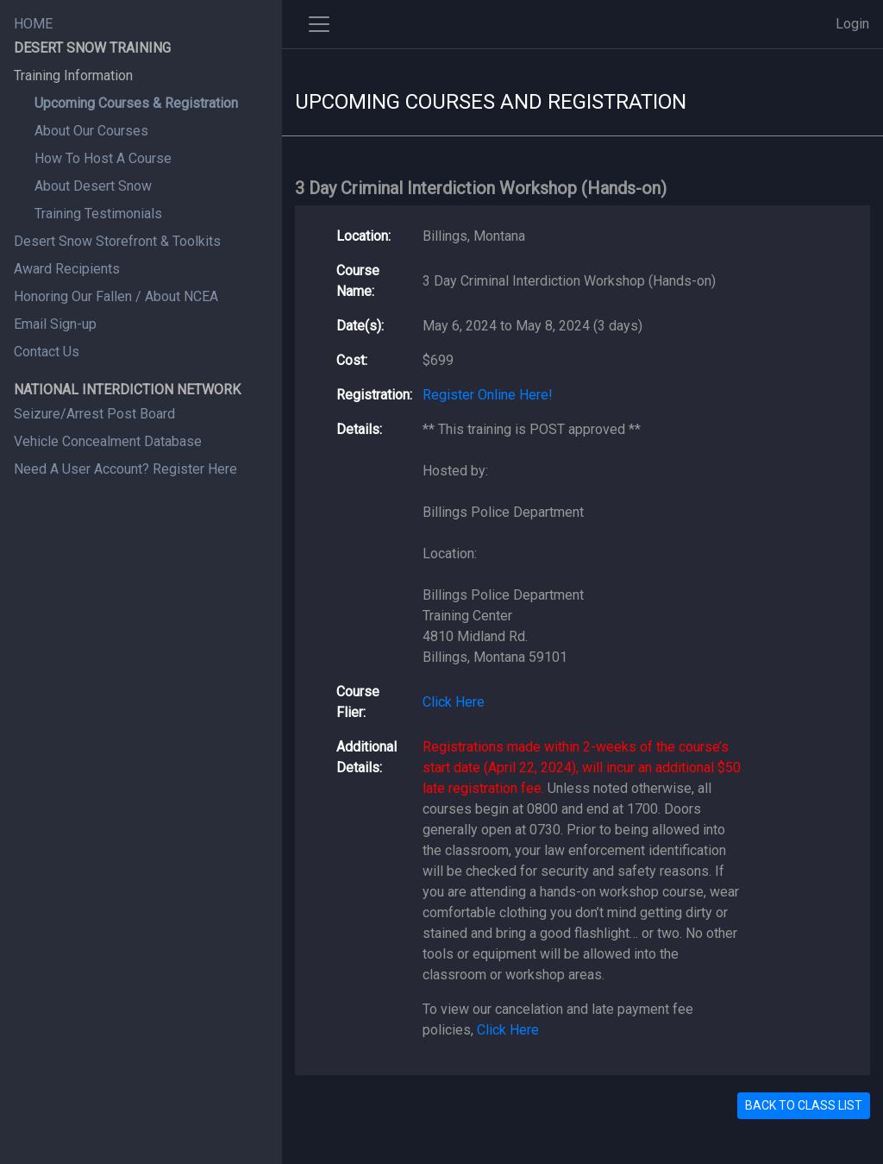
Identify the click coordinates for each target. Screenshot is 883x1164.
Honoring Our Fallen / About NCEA (116, 296)
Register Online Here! (488, 395)
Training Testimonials (98, 213)
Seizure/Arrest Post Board (94, 414)
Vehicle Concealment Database (108, 441)
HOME (33, 24)
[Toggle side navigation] (319, 24)
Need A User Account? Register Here (125, 469)
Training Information (73, 75)
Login (852, 24)
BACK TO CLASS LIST (803, 1105)
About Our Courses (91, 131)
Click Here (454, 702)
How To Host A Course (103, 158)
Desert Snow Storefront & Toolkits (117, 241)
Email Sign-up (55, 324)
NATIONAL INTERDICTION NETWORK (127, 389)
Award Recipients (67, 269)
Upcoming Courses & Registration (136, 103)
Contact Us (46, 351)
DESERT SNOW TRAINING (92, 48)
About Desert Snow (93, 186)
